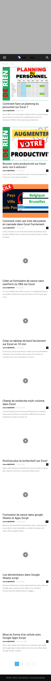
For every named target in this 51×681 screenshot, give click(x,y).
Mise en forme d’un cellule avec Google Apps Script (22, 636)
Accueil (5, 64)
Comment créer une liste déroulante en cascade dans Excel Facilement (24, 222)
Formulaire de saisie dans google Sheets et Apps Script (23, 516)
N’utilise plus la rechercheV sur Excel (25, 460)
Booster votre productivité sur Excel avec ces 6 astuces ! (24, 165)
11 (47, 522)
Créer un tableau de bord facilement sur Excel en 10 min (24, 342)
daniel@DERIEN (9, 111)
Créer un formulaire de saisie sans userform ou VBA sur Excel (23, 282)
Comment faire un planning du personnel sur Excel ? (21, 105)
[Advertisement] (25, 27)
